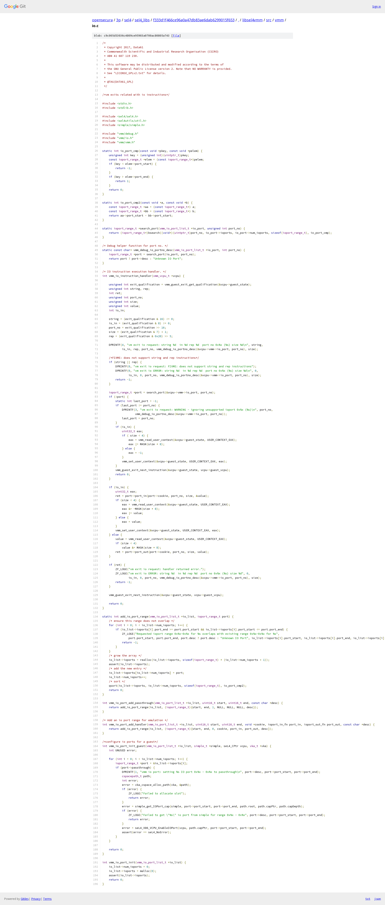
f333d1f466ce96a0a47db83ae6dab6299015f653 (194, 19)
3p (118, 19)
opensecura (102, 19)
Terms (47, 899)
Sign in (376, 6)
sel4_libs (142, 19)
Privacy (36, 899)
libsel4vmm (252, 19)
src (268, 19)
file (176, 35)
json (377, 898)
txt (367, 898)
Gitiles (25, 899)
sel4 (127, 19)
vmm (279, 19)
